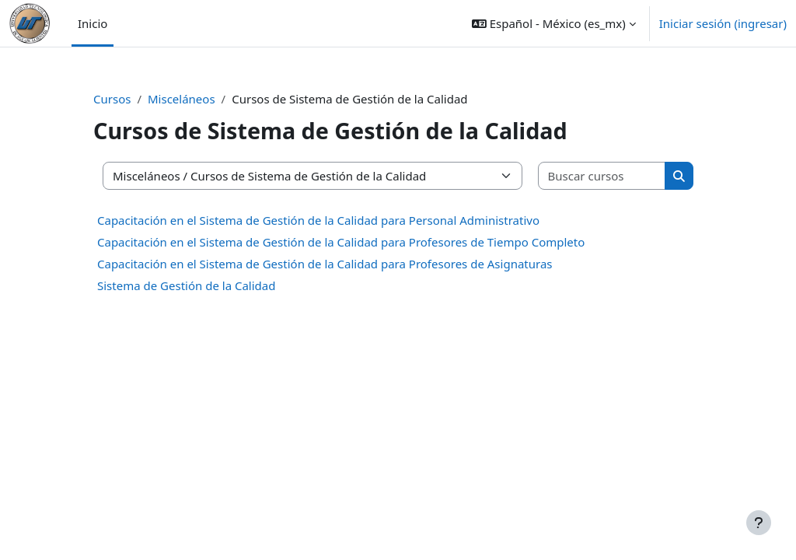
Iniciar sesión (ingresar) (723, 23)
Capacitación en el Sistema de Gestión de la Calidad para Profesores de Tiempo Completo (341, 242)
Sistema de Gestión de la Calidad (186, 285)
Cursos (112, 99)
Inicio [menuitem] (92, 23)
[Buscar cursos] (602, 176)
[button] (554, 23)
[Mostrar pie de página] (758, 522)
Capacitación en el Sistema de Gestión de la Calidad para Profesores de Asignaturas (325, 263)
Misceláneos (181, 99)
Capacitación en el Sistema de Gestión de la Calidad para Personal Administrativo (318, 220)
